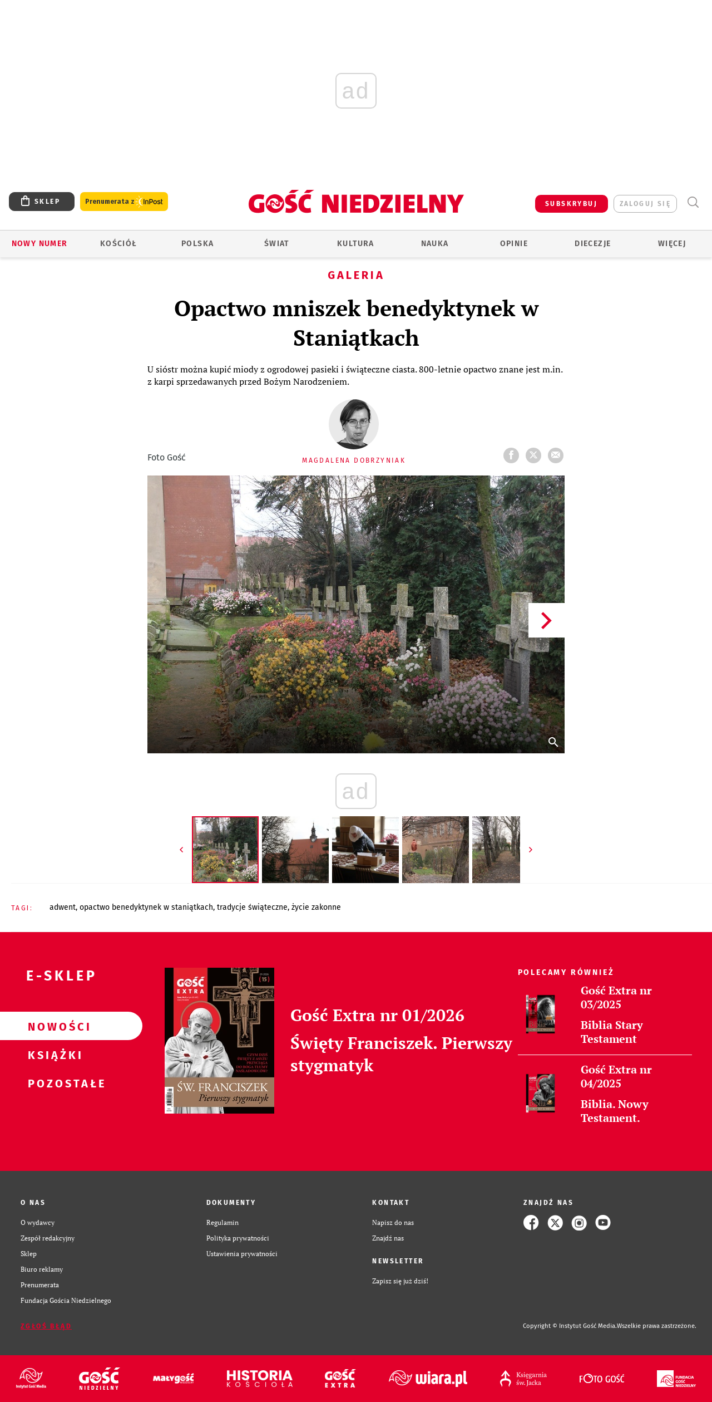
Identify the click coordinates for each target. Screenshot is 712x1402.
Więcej (672, 243)
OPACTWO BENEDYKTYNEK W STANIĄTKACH (146, 907)
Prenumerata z (124, 201)
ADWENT (63, 907)
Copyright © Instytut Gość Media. (570, 1326)
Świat (276, 243)
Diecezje (593, 243)
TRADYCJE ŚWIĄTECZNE (252, 907)
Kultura (355, 243)
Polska (197, 243)
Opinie (514, 243)
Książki (53, 1054)
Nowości (53, 1026)
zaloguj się (645, 204)
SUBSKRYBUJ (571, 204)
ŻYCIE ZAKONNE (316, 907)
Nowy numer (40, 243)
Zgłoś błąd (46, 1326)
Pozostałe (53, 1083)
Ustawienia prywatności (242, 1253)
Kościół (118, 243)
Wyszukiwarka (693, 202)
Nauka (435, 243)
